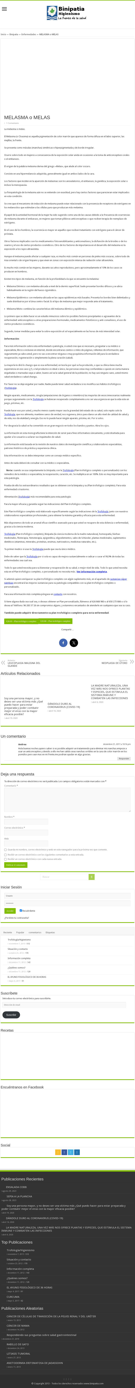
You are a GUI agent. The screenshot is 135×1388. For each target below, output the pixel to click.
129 (28, 972)
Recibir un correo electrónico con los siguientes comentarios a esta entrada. (46, 854)
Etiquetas (50, 932)
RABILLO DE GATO (18, 1344)
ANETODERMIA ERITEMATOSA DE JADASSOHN (35, 1363)
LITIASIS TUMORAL (18, 1353)
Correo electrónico (14, 827)
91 (23, 981)
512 (28, 944)
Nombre (9, 817)
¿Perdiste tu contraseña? (16, 918)
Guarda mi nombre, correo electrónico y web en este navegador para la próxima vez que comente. (57, 849)
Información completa (19, 958)
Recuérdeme (27, 911)
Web (6, 838)
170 (26, 953)
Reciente (8, 932)
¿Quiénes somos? (16, 967)
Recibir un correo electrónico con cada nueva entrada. (35, 859)
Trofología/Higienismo (19, 939)
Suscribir (11, 1014)
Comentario (11, 785)
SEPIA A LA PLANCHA (19, 1196)
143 (28, 962)
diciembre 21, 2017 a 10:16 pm (117, 744)
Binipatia (13, 34)
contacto (58, 594)
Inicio (3, 34)
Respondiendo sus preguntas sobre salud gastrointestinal (41, 1335)
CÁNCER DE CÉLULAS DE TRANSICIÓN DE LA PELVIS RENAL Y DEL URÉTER (51, 1316)
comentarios (35, 932)
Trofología (10, 388)
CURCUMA (13, 1296)
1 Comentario (12, 123)
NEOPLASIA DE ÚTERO (109, 661)
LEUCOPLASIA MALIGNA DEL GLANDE (26, 663)
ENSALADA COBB (16, 1187)
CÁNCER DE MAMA (18, 1325)
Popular (20, 932)
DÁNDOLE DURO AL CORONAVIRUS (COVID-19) (64, 705)
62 (22, 1301)
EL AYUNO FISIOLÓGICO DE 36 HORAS (27, 977)
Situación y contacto (18, 949)
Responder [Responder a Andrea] (124, 759)
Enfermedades (28, 34)
